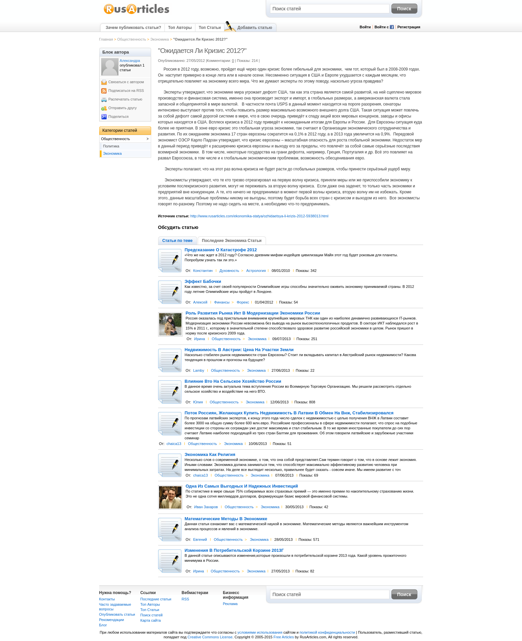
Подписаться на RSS (126, 91)
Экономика (159, 39)
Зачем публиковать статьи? (133, 27)
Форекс (243, 302)
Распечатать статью (125, 99)
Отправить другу (123, 108)
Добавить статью (254, 27)
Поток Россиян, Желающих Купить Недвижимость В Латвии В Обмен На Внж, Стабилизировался (289, 413)
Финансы (221, 302)
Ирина (199, 339)
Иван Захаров (206, 507)
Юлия (198, 402)
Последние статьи (155, 599)
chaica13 (173, 444)
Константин (202, 271)
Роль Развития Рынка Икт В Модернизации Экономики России (253, 313)
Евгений (200, 539)
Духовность (229, 271)
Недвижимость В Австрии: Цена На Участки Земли (239, 349)
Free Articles (284, 637)
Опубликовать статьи (117, 614)
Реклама (230, 604)
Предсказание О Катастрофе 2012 (221, 250)
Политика (111, 146)
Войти (365, 27)
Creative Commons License (209, 637)
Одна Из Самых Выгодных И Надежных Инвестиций (242, 486)
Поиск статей (151, 615)
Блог (103, 625)
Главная (106, 39)
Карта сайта (150, 620)
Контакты (107, 599)
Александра (130, 61)
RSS (185, 599)
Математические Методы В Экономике (226, 519)
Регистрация (408, 27)
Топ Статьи (210, 27)
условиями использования (259, 632)
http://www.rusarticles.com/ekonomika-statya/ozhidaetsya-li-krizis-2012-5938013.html (259, 216)
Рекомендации (111, 620)
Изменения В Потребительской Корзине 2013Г (234, 550)
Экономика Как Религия (210, 454)
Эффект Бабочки (203, 281)
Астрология (256, 271)
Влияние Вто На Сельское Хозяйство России (233, 381)
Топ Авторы (180, 27)
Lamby (198, 370)
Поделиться (119, 116)
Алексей (200, 302)
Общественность (131, 39)
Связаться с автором (126, 82)
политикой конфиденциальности (327, 632)
